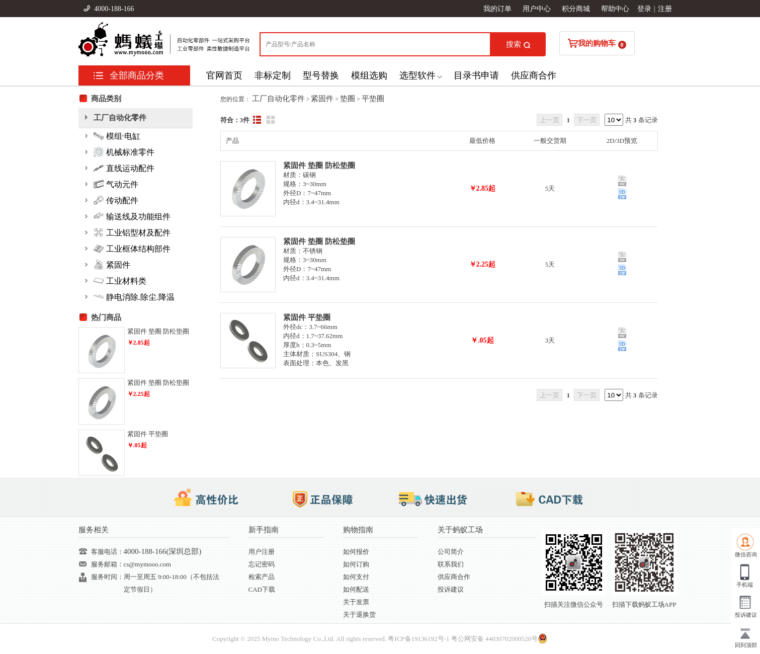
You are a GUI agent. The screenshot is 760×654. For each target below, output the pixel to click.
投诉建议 (451, 589)
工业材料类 (120, 281)
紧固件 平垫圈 (306, 317)
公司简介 (451, 551)
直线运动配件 (124, 168)
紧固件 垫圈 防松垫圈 (319, 165)
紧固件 (322, 99)
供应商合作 (533, 75)
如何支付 (356, 577)
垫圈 (347, 99)
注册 (665, 9)
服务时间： (107, 577)
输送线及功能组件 (132, 216)
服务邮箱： (107, 564)
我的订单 (497, 9)
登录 (644, 9)
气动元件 (116, 184)
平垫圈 (373, 99)
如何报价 (356, 551)
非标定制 (273, 75)
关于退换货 (359, 614)
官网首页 (224, 75)
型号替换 (321, 75)
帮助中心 (615, 9)
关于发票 (356, 602)
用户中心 (537, 9)
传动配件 (116, 200)
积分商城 (576, 9)
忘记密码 (261, 564)
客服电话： (107, 551)
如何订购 (356, 564)
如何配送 (356, 589)
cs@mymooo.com (148, 564)
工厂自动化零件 (278, 99)
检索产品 (261, 577)
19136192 (424, 638)
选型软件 (417, 75)
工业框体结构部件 (132, 248)
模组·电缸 (117, 136)
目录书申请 (476, 75)
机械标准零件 (124, 152)
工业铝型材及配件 (132, 232)
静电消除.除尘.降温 (134, 297)
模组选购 (369, 75)
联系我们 (451, 564)
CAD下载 (261, 589)
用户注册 (261, 551)
